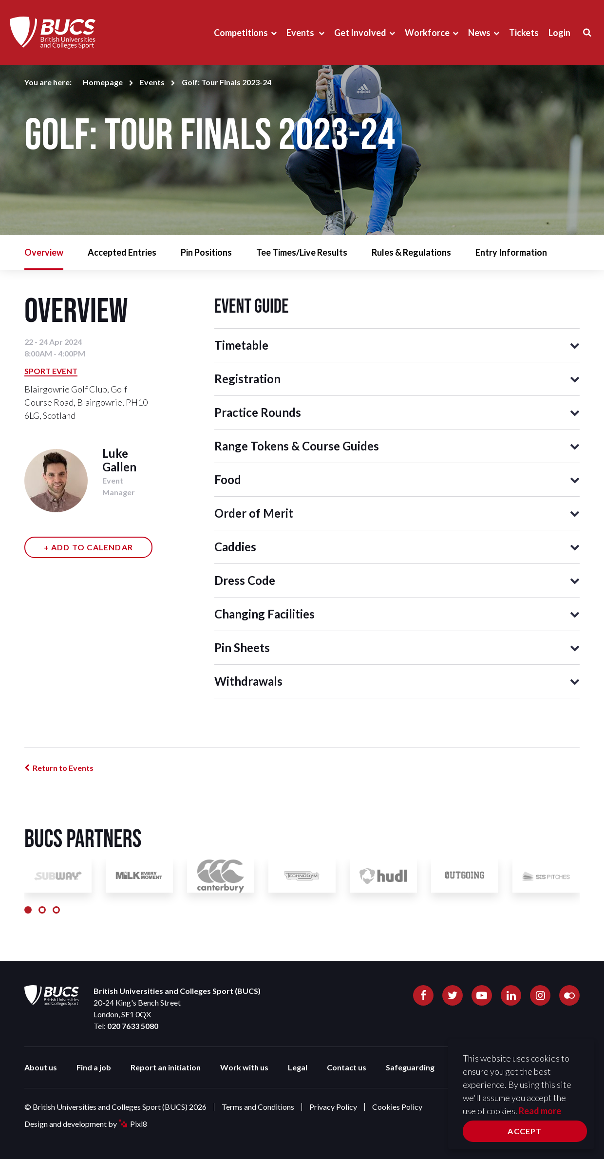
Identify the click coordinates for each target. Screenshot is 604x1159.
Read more (540, 1110)
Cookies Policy (397, 1106)
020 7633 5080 (132, 1025)
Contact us (346, 1067)
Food (227, 479)
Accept (525, 1131)
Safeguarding (410, 1067)
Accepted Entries (122, 252)
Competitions (241, 32)
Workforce (427, 32)
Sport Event (50, 370)
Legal (297, 1067)
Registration (247, 379)
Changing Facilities (264, 614)
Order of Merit (253, 513)
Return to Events (63, 767)
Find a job (93, 1067)
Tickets (524, 32)
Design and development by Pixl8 (85, 1123)
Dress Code (244, 580)
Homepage (103, 82)
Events (301, 32)
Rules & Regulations (411, 252)
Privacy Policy (333, 1106)
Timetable (241, 345)
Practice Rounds (257, 412)
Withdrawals (248, 681)
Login (559, 32)
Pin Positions (206, 252)
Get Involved (360, 32)
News (479, 32)
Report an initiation (166, 1067)
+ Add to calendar (88, 547)
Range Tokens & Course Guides (296, 446)
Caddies (235, 547)
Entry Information (511, 252)
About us (40, 1067)
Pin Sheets (242, 647)
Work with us (244, 1067)
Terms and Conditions (258, 1106)
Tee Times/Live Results (301, 252)
